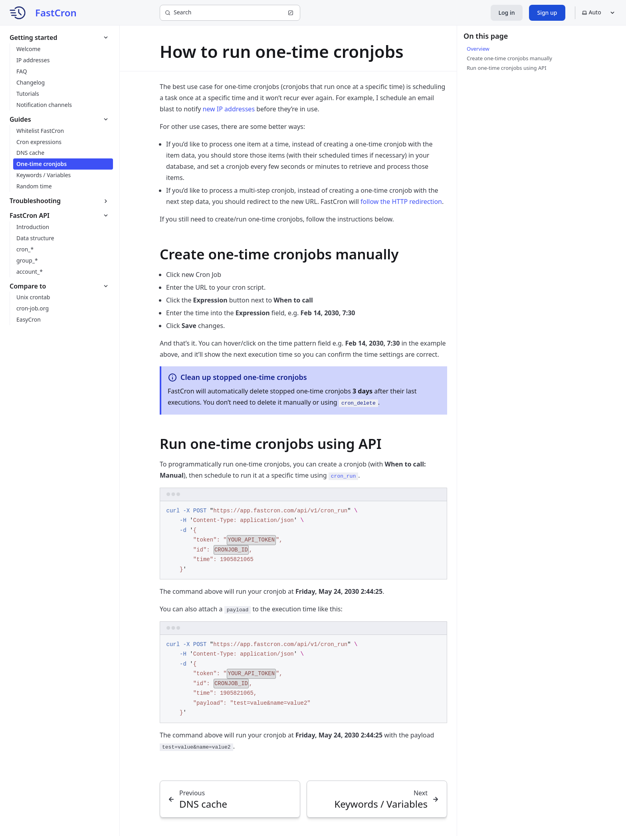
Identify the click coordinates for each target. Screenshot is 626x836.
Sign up (547, 12)
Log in (507, 12)
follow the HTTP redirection (401, 201)
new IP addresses (228, 109)
